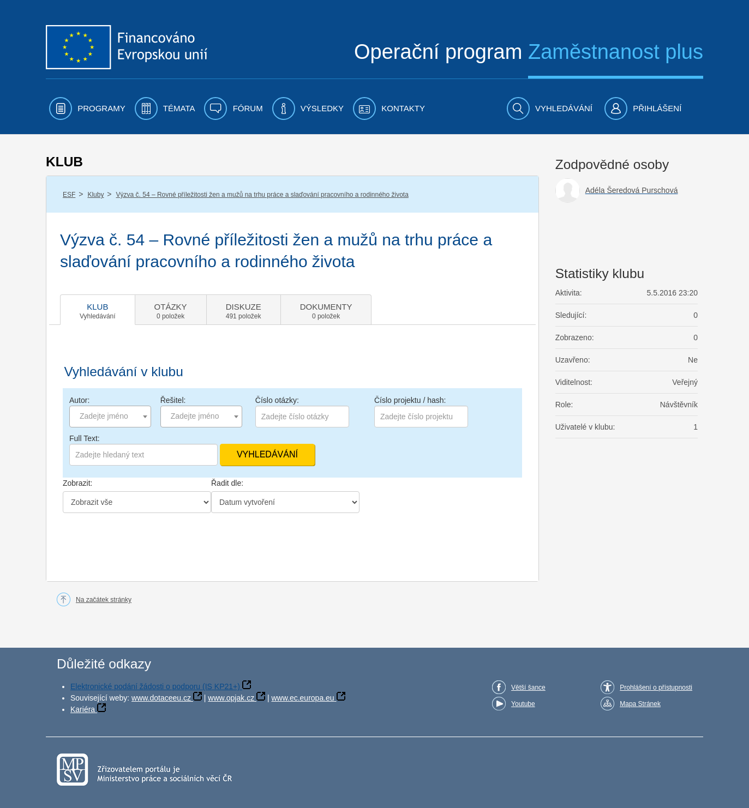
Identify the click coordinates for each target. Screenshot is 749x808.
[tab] (97, 309)
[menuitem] (87, 108)
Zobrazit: (77, 483)
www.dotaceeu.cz (161, 698)
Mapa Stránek (640, 704)
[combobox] (110, 416)
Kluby (95, 194)
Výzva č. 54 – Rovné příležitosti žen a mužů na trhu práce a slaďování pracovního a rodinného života (262, 194)
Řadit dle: (227, 483)
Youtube (523, 704)
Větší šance (528, 687)
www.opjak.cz (231, 698)
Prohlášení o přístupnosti (656, 687)
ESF (69, 194)
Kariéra (82, 709)
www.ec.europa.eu (302, 698)
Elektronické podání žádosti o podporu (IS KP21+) (155, 686)
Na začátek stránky (103, 600)
